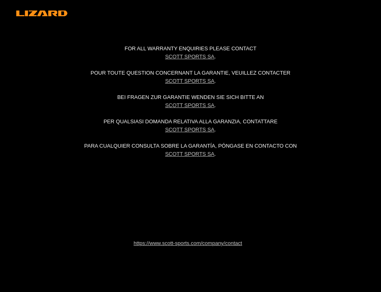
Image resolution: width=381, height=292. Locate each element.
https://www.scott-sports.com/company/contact (187, 243)
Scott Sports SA (190, 57)
